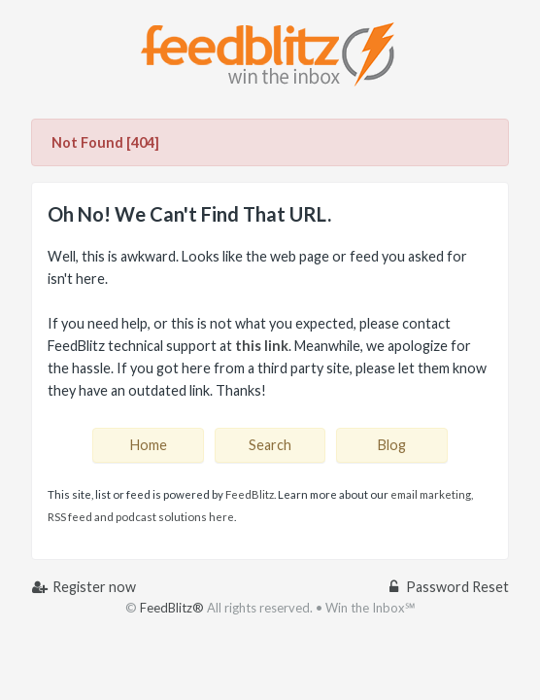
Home (148, 445)
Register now (83, 586)
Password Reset (448, 586)
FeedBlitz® (172, 607)
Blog (392, 445)
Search (270, 445)
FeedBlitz (249, 494)
